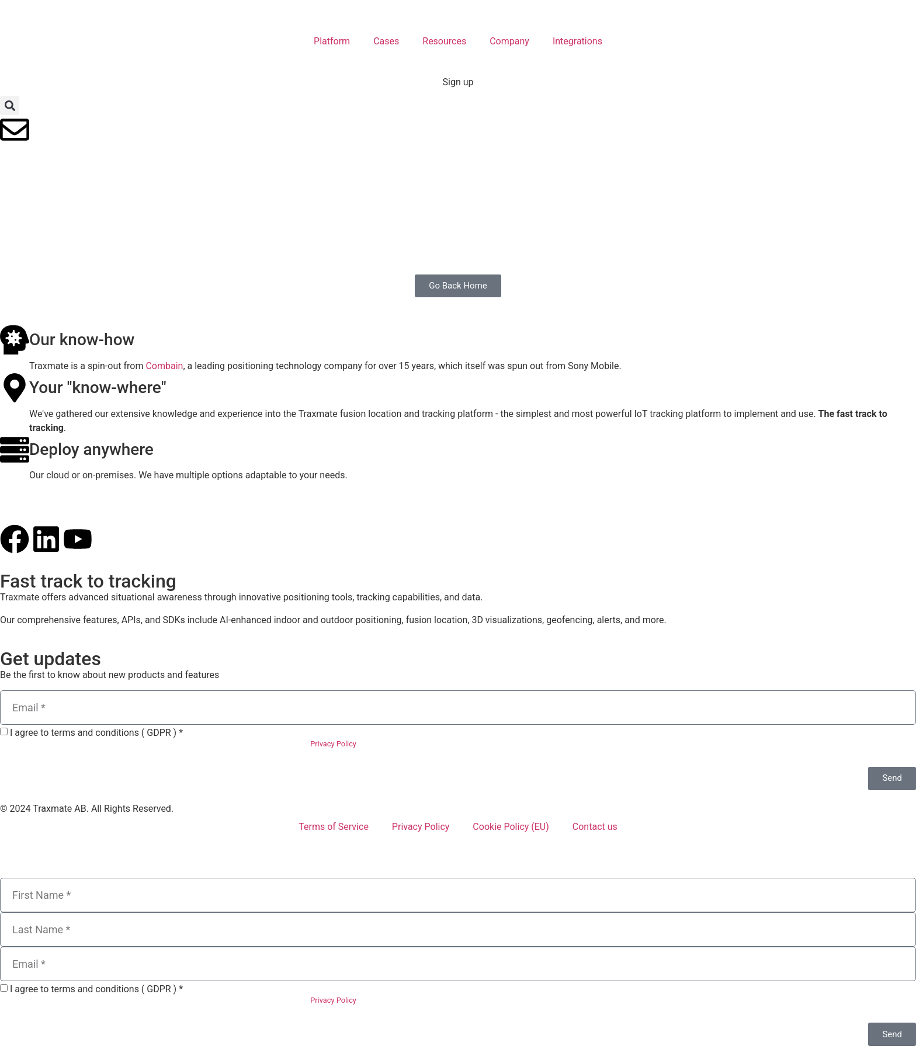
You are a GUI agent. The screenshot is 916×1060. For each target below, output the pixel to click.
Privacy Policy (333, 743)
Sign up (458, 82)
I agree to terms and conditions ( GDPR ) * (96, 732)
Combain (164, 365)
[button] (9, 105)
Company (509, 41)
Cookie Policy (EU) (511, 826)
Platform (332, 41)
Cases (386, 41)
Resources (444, 41)
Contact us (594, 826)
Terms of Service (334, 826)
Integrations (577, 41)
